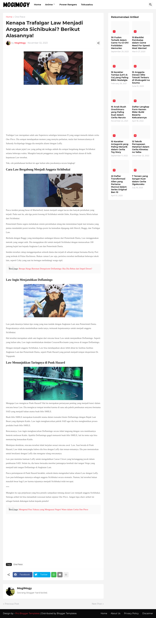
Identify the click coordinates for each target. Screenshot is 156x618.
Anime (49, 4)
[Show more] (66, 574)
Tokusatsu (87, 4)
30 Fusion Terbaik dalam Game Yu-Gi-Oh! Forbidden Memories (119, 43)
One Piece (20, 17)
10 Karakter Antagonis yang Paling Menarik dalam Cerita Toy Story (119, 147)
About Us (115, 613)
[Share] (98, 43)
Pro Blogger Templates (27, 613)
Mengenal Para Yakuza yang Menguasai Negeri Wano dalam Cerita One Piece (53, 509)
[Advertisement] (53, 109)
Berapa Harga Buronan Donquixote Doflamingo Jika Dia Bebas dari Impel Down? (55, 268)
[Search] (150, 4)
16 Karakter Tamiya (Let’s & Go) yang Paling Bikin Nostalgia (119, 76)
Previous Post (12, 603)
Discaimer (147, 613)
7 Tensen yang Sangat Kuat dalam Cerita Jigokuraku (140, 180)
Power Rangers (68, 4)
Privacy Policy (131, 613)
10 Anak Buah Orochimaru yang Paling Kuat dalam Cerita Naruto (118, 112)
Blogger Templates (67, 613)
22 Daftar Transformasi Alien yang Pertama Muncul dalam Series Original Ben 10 (119, 184)
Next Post (97, 603)
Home (37, 4)
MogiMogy (24, 588)
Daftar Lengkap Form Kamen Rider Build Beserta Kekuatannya (140, 112)
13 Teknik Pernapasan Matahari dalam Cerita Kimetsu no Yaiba (140, 147)
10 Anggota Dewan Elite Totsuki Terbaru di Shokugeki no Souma (141, 77)
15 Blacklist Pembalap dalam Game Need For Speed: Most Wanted (141, 43)
